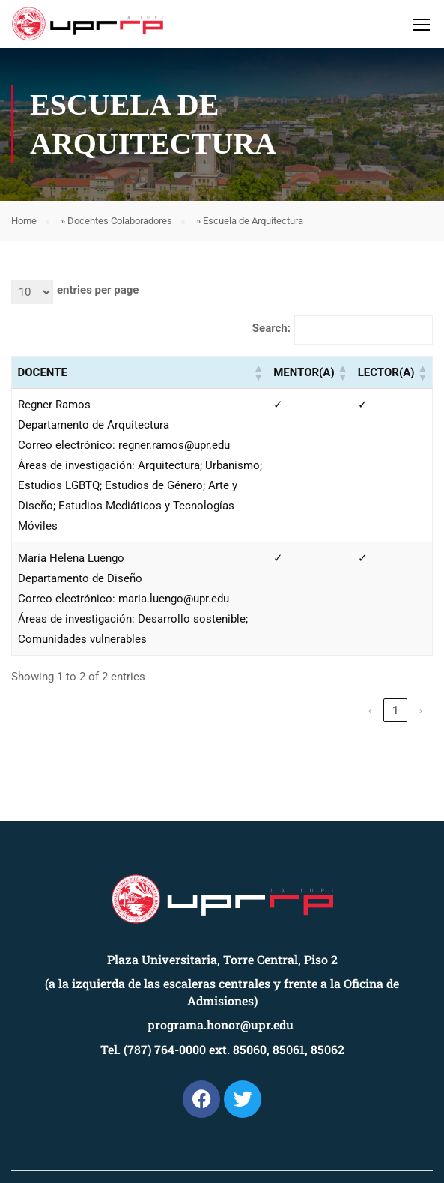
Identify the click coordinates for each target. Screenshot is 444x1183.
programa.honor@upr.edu (221, 1024)
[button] (257, 372)
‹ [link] (370, 710)
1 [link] (395, 710)
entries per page (98, 290)
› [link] (421, 710)
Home (24, 220)
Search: (271, 328)
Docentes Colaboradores (119, 220)
